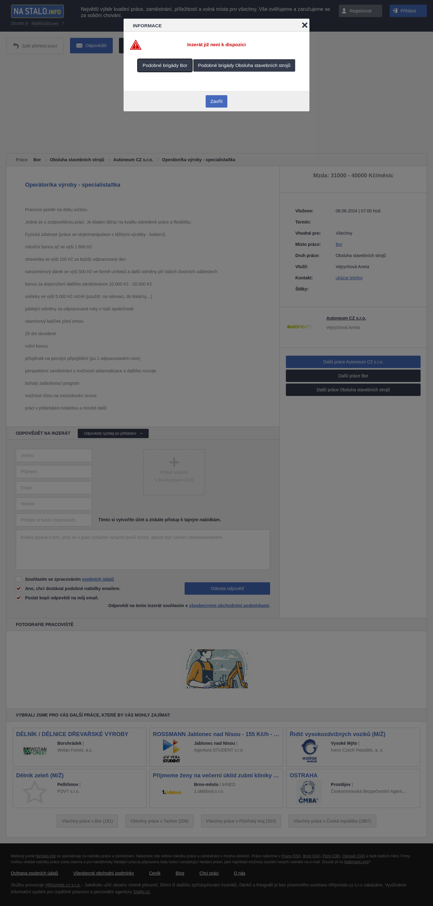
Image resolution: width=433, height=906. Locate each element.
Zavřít (216, 101)
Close (305, 25)
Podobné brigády (164, 65)
